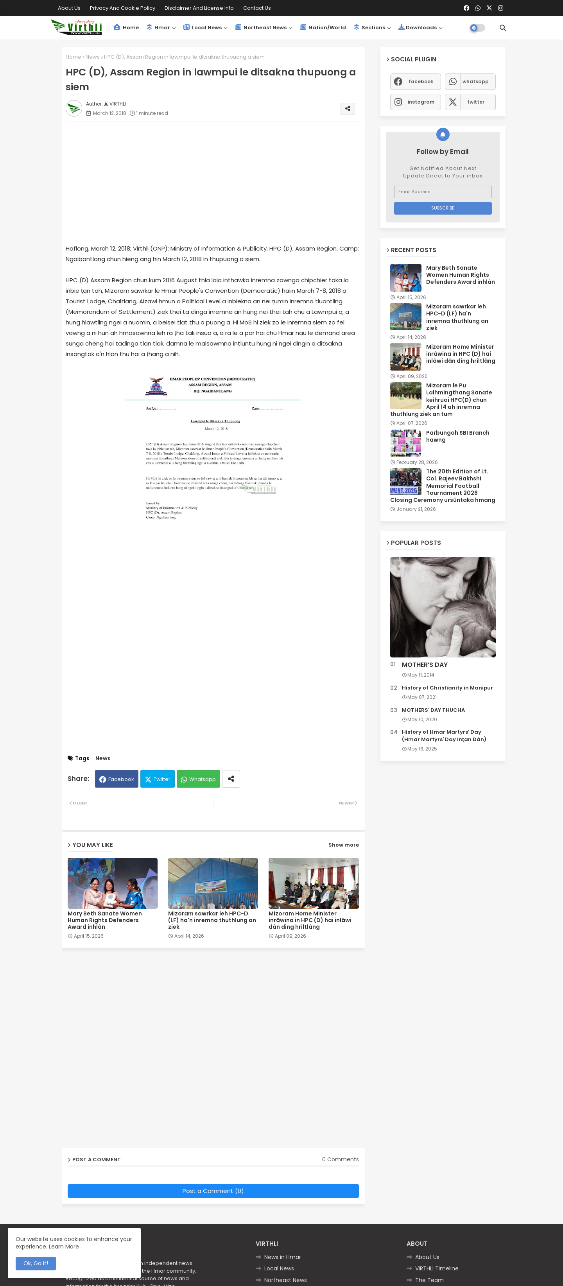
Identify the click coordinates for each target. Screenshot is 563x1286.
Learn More (64, 1246)
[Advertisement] (221, 182)
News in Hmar (282, 1257)
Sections (369, 27)
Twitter (162, 779)
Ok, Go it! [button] (35, 1263)
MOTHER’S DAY (425, 665)
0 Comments (340, 1159)
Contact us (257, 8)
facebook (421, 81)
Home (126, 27)
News (93, 57)
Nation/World (323, 27)
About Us (70, 8)
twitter (475, 102)
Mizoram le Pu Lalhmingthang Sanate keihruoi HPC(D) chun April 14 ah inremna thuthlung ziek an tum (441, 399)
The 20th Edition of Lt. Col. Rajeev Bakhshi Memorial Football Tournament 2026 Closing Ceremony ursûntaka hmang (442, 485)
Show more (343, 845)
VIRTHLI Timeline (437, 1268)
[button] (503, 28)
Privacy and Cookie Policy (123, 8)
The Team (429, 1280)
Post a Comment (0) (213, 1191)
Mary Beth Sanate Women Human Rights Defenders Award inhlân (105, 920)
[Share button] (231, 779)
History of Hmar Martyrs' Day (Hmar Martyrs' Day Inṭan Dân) (444, 736)
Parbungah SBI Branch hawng (457, 436)
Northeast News (261, 27)
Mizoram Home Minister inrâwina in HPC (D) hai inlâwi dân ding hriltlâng (310, 920)
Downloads (417, 27)
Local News (202, 27)
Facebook (121, 779)
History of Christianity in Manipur (447, 687)
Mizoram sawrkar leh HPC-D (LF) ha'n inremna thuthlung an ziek (212, 920)
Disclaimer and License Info (200, 8)
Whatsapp (202, 779)
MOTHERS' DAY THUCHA (433, 710)
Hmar (158, 27)
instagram (421, 102)
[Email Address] (443, 192)
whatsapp (476, 81)
